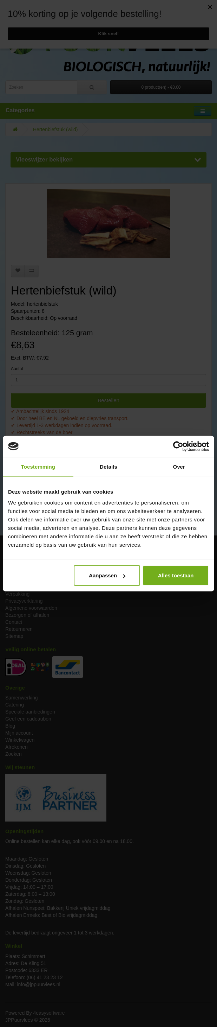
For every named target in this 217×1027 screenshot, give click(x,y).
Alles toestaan (176, 575)
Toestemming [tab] (38, 466)
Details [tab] (108, 466)
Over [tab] (179, 466)
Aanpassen (107, 575)
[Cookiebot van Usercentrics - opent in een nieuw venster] (178, 446)
